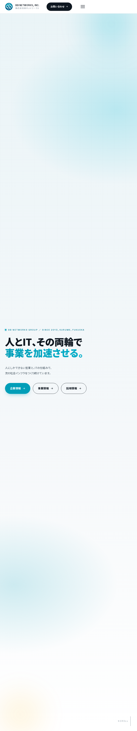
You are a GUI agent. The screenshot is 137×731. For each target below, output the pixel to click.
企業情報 (17, 388)
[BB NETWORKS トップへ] (22, 7)
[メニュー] (82, 6)
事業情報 (45, 388)
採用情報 (74, 388)
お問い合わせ (59, 7)
